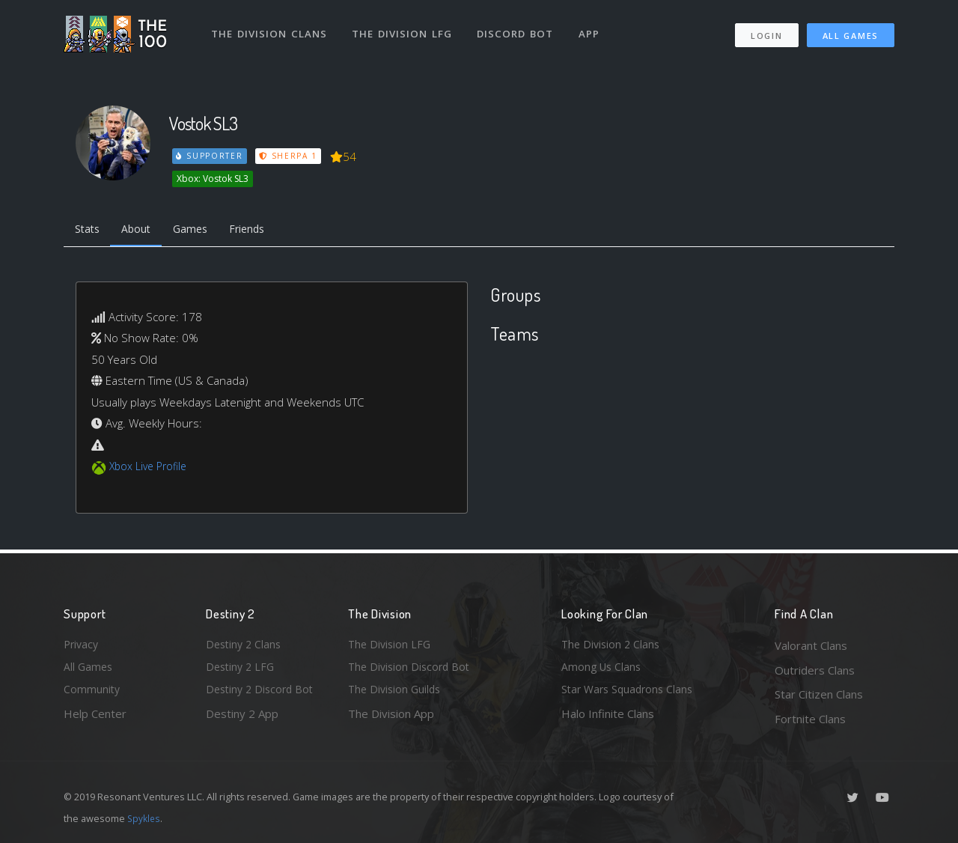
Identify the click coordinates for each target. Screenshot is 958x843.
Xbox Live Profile (150, 468)
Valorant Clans (811, 645)
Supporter (210, 155)
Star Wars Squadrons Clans (630, 694)
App (592, 28)
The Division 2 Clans (612, 645)
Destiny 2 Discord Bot (263, 694)
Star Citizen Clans (819, 694)
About (141, 230)
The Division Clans (270, 28)
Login (766, 30)
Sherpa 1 (290, 155)
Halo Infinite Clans (607, 718)
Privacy (82, 645)
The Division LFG (404, 28)
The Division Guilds (396, 694)
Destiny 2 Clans (245, 645)
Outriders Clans (815, 670)
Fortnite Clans (810, 718)
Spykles (144, 818)
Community (92, 694)
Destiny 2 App (242, 718)
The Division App (391, 718)
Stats (89, 230)
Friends (261, 230)
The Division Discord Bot (411, 670)
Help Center (95, 718)
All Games (851, 30)
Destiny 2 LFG (242, 670)
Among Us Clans (602, 670)
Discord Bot (518, 28)
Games (199, 230)
